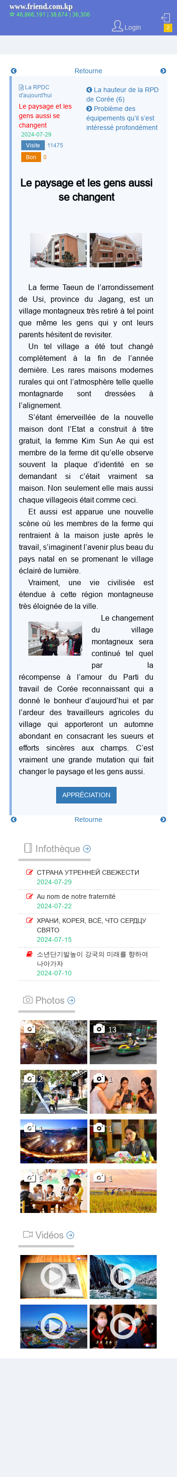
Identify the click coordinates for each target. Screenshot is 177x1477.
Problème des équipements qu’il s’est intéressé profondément (122, 118)
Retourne (88, 71)
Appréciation (86, 795)
